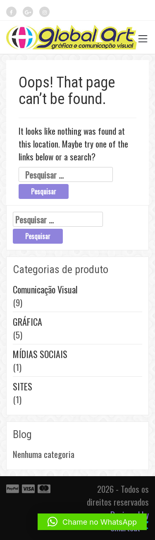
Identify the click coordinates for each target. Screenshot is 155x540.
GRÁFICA (27, 321)
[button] (92, 521)
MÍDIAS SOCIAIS (40, 354)
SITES (22, 386)
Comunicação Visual (45, 289)
